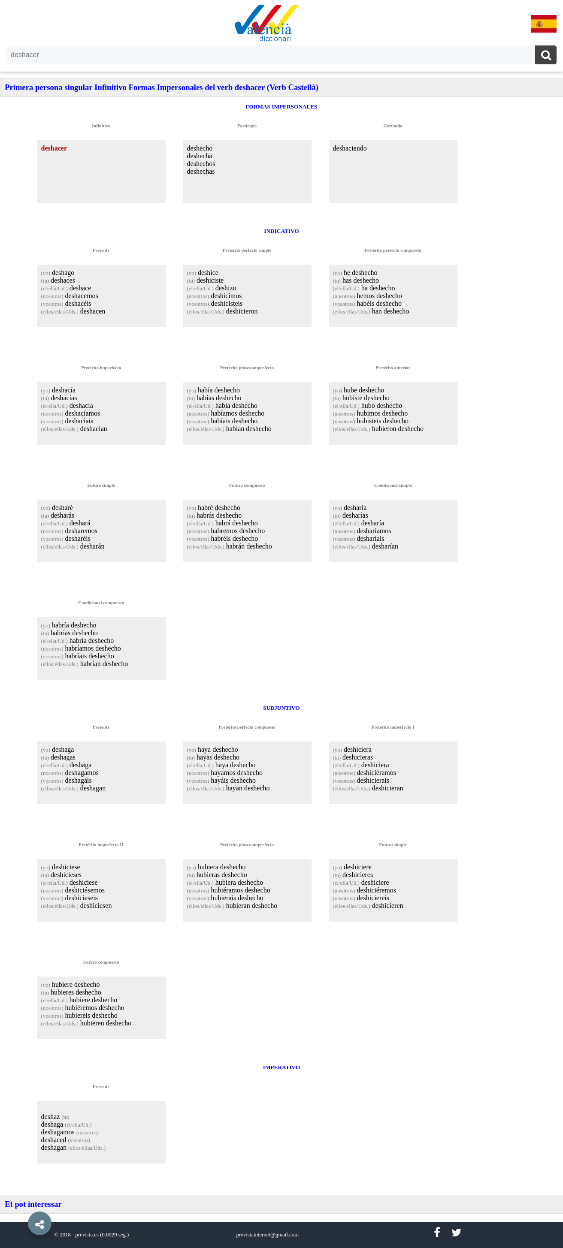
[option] (281, 624)
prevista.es (87, 1235)
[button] (21, 1203)
